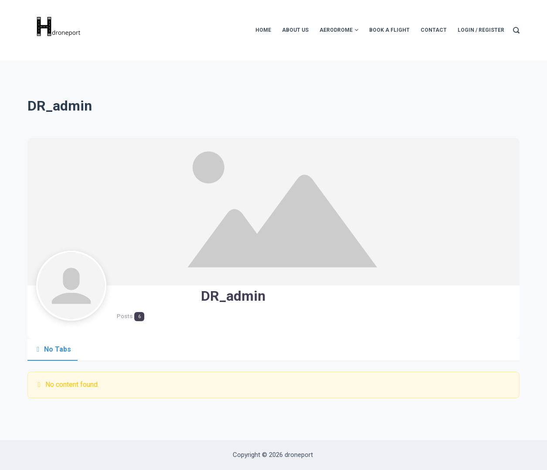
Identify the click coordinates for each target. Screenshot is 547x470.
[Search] (516, 30)
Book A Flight (389, 30)
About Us (295, 30)
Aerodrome (338, 30)
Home (263, 30)
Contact (434, 30)
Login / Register (481, 30)
